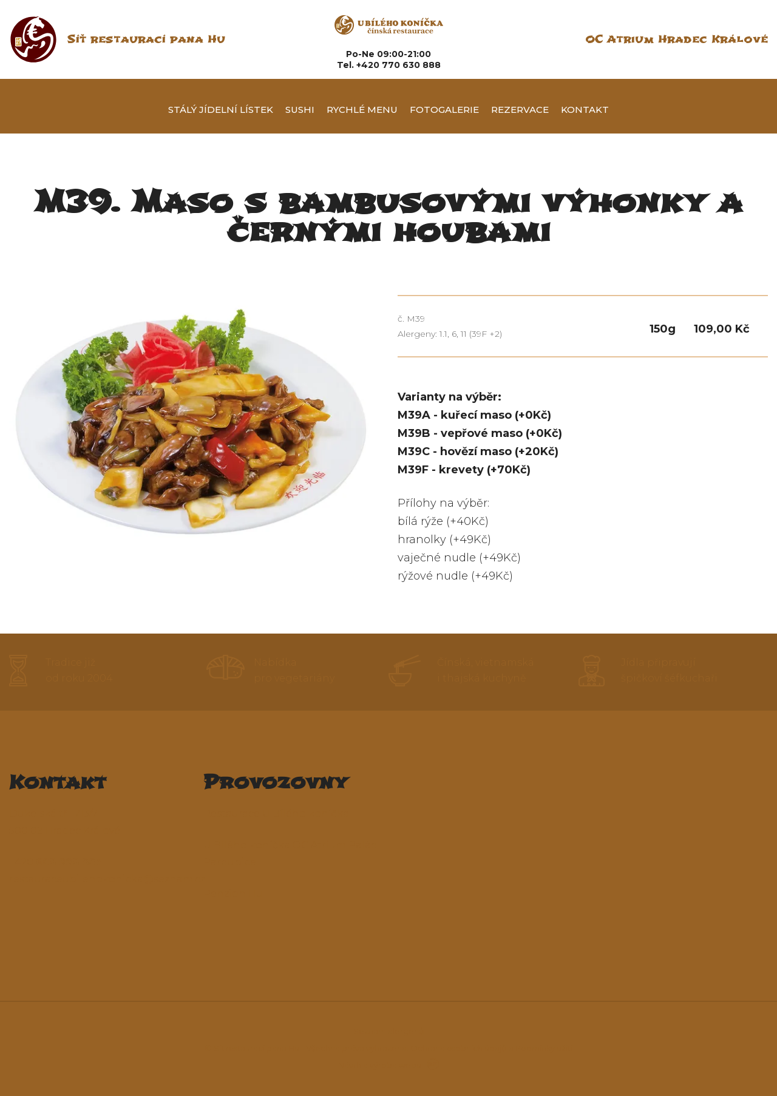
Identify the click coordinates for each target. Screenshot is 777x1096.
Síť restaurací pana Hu (146, 39)
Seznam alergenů (388, 1031)
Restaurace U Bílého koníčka (276, 813)
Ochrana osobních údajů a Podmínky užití (491, 1048)
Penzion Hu (233, 893)
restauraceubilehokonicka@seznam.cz (107, 879)
